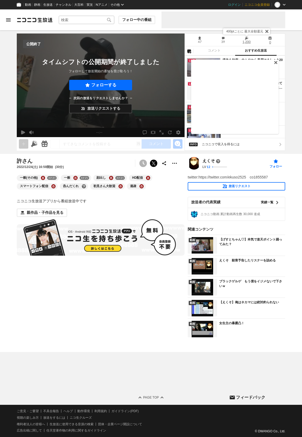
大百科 (79, 4)
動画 (28, 4)
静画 (37, 4)
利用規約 (100, 411)
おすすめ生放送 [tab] (256, 50)
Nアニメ (101, 4)
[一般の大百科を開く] (75, 178)
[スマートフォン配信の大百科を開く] (53, 186)
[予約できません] (143, 163)
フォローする (103, 85)
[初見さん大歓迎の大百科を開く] (120, 186)
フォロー (275, 166)
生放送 (48, 4)
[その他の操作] (174, 163)
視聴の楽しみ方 (28, 417)
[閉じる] (267, 31)
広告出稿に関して (29, 430)
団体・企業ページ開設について (120, 424)
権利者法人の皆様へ (31, 424)
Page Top (151, 397)
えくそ (208, 161)
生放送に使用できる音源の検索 (72, 424)
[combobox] (86, 20)
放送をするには (54, 417)
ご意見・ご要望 (28, 411)
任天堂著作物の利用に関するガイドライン (76, 430)
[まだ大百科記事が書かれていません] (218, 161)
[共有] (164, 163)
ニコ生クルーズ (81, 417)
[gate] (23, 144)
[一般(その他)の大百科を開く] (43, 178)
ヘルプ (68, 411)
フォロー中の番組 (137, 20)
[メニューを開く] (8, 20)
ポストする (153, 163)
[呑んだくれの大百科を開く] (84, 186)
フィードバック (250, 397)
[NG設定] (189, 51)
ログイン (234, 4)
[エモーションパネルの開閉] (177, 144)
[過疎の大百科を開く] (141, 186)
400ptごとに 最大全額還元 (244, 31)
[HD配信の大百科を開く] (148, 178)
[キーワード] (86, 20)
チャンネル (63, 4)
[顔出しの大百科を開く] (111, 178)
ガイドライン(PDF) (125, 411)
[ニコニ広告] (34, 144)
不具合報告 (51, 411)
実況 (90, 4)
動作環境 (83, 411)
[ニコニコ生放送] (34, 20)
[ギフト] (44, 144)
